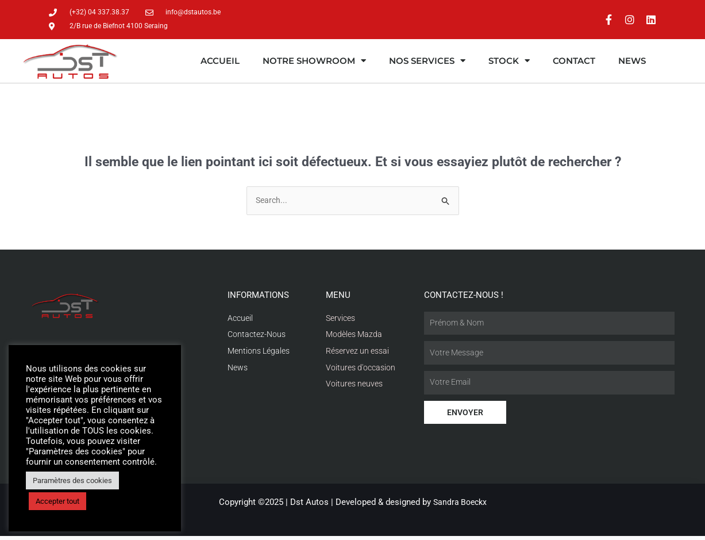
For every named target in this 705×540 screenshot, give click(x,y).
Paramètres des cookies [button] (72, 480)
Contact (574, 61)
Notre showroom (314, 62)
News (632, 61)
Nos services (427, 62)
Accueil (220, 61)
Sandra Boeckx (460, 506)
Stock (509, 62)
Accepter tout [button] (57, 501)
